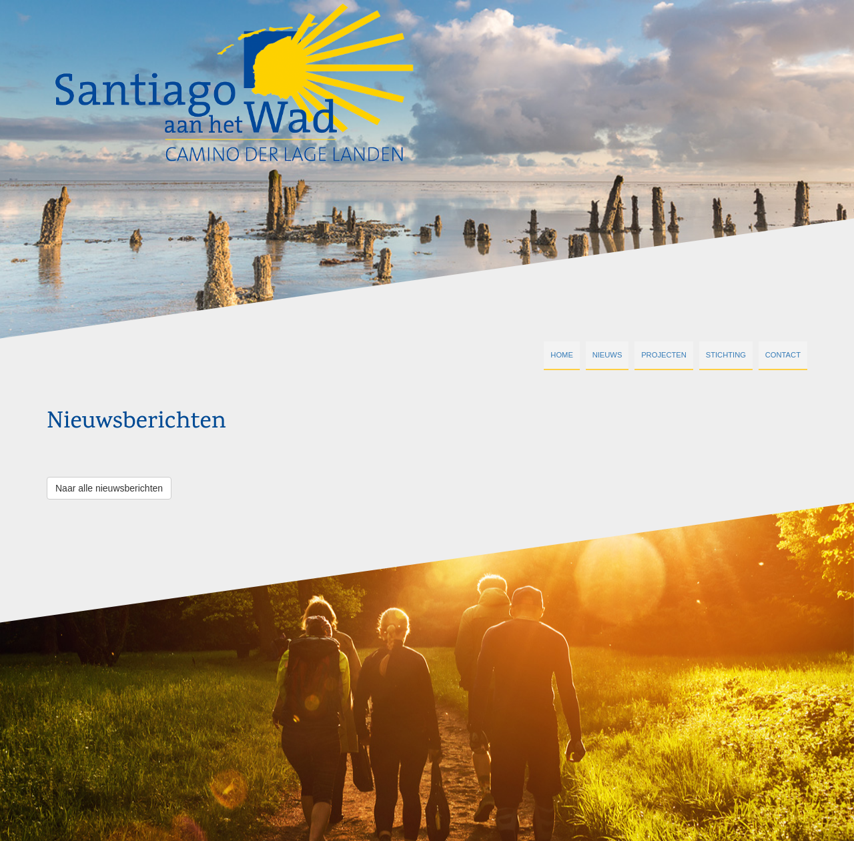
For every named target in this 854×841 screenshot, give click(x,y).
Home (561, 355)
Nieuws (607, 355)
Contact (783, 355)
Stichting (726, 355)
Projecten (664, 355)
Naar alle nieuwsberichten (109, 488)
